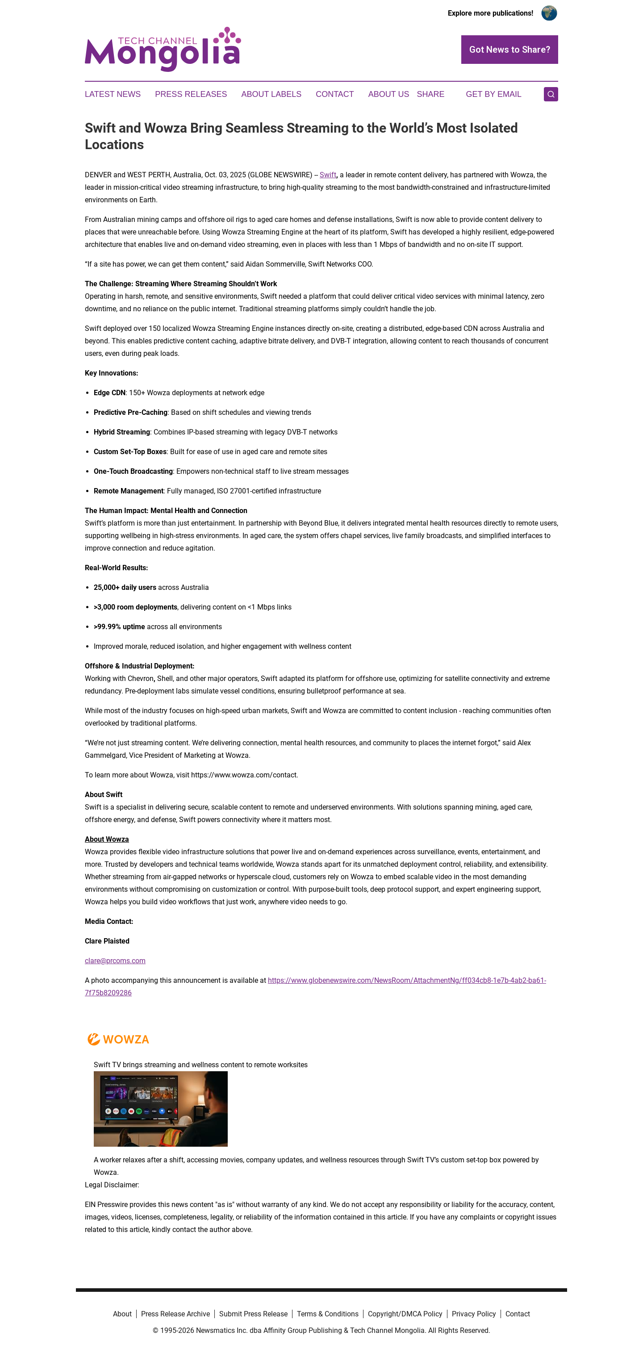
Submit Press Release (253, 1314)
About (122, 1314)
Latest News (113, 94)
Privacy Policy (474, 1314)
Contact (335, 94)
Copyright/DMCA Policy (405, 1314)
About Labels (271, 94)
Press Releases (191, 94)
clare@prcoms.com (115, 960)
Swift (328, 175)
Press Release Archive (175, 1314)
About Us (388, 94)
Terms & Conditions (328, 1314)
